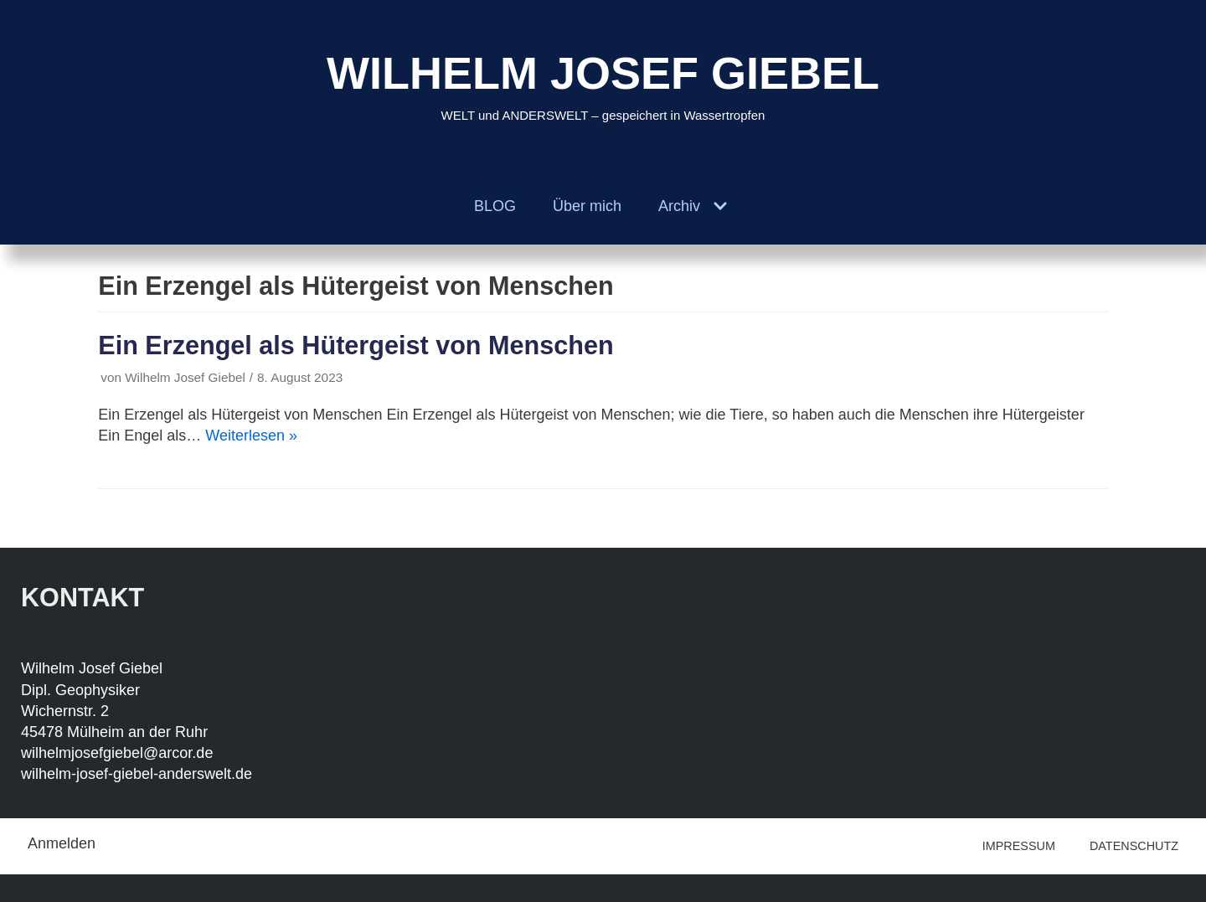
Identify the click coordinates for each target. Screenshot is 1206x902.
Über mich (587, 206)
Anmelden (61, 843)
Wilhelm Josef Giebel (185, 377)
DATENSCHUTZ (1134, 846)
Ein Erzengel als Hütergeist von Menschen (355, 345)
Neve (45, 887)
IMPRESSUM (1018, 846)
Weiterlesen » (251, 435)
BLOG (495, 206)
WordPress (218, 887)
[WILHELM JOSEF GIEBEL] (603, 84)
